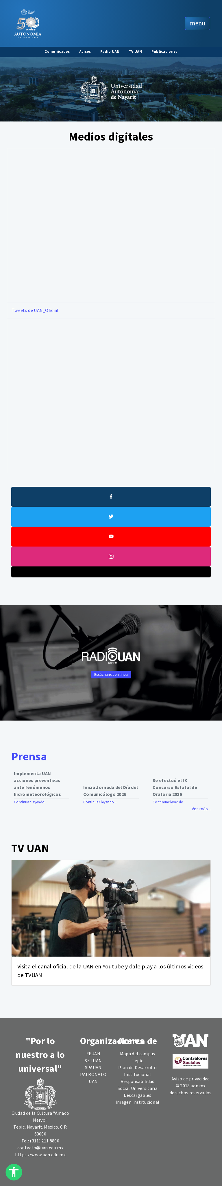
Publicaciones (164, 51)
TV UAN (135, 51)
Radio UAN (110, 51)
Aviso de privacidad (190, 1079)
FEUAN (93, 1054)
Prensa (29, 757)
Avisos (85, 51)
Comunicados (57, 51)
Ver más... (201, 809)
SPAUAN (93, 1068)
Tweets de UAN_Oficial (35, 310)
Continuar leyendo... (30, 802)
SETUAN (93, 1061)
